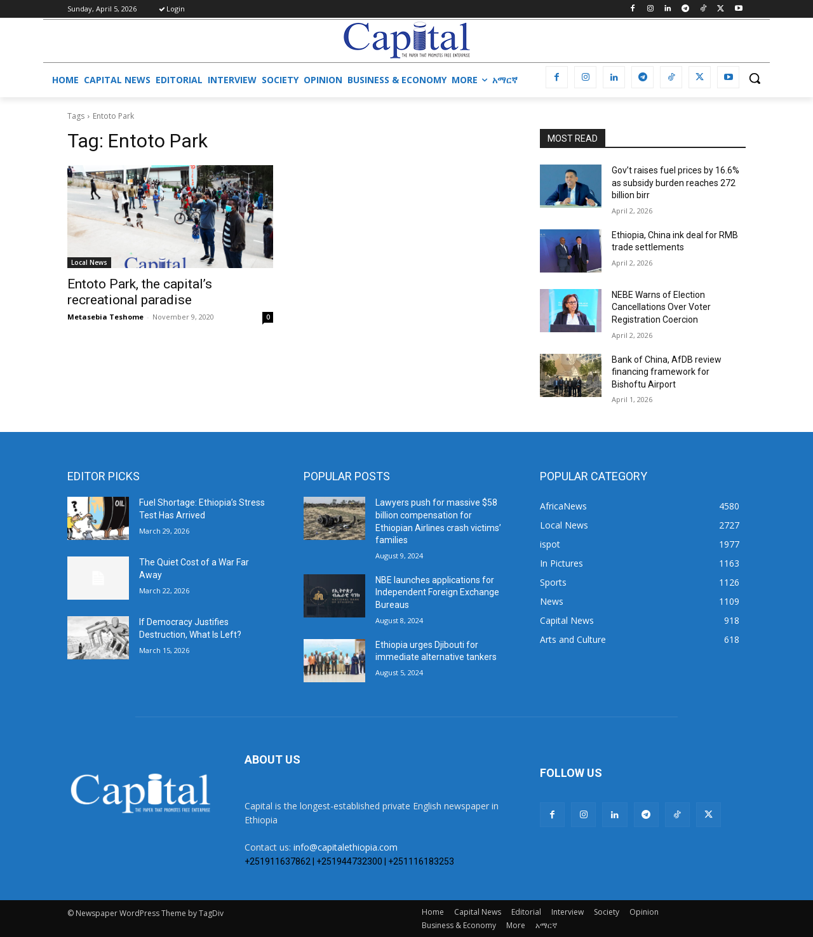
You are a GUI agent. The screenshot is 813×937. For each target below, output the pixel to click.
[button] (754, 78)
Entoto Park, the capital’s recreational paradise (139, 291)
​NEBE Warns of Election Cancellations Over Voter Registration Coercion (661, 307)
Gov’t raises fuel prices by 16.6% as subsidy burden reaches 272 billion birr (675, 182)
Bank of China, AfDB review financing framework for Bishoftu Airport (667, 371)
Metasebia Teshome (105, 316)
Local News (89, 262)
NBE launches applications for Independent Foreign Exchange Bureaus (437, 592)
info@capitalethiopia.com (345, 847)
